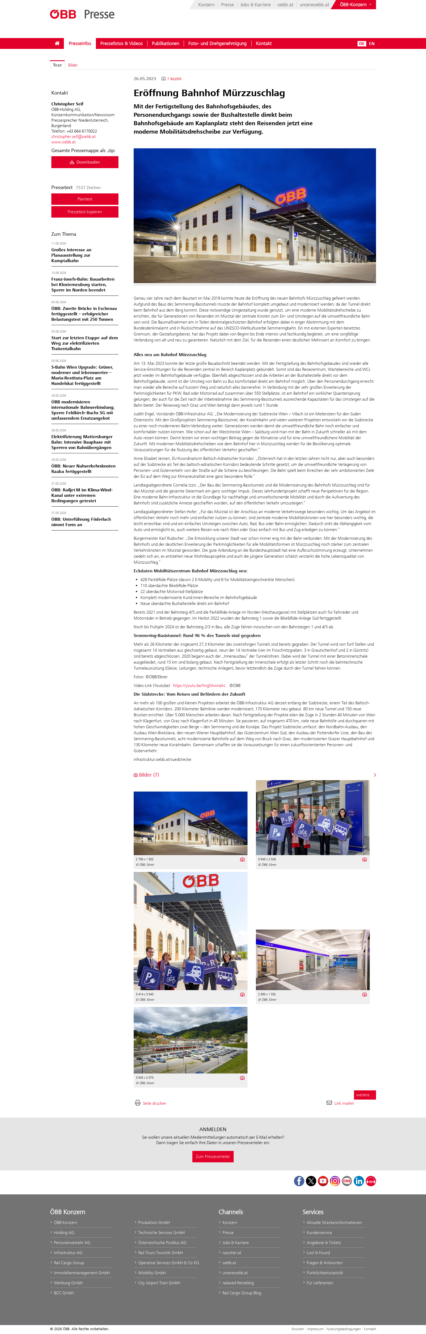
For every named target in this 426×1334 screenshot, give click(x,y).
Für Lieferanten (318, 1282)
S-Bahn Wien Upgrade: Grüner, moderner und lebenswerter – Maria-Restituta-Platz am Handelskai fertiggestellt (82, 375)
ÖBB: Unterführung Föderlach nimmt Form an (81, 522)
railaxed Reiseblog (236, 1282)
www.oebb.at (63, 142)
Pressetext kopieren (85, 211)
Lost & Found (316, 1252)
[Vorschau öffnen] (255, 215)
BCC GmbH (62, 1292)
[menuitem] (57, 43)
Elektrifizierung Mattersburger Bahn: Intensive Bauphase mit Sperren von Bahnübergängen (81, 442)
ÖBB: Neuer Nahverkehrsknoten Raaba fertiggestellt (83, 468)
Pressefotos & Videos (121, 43)
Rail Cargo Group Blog (239, 1292)
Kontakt (264, 43)
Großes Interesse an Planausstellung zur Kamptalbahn (71, 255)
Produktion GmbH (152, 1222)
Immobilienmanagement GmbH (80, 1272)
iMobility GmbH (150, 1272)
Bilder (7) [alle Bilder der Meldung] (146, 774)
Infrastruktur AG (66, 1252)
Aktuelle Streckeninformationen (332, 1222)
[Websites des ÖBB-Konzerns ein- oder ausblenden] (356, 4)
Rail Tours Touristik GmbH (158, 1252)
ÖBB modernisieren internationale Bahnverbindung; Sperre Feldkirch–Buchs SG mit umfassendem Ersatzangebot (83, 410)
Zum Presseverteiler (213, 1156)
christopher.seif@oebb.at (73, 136)
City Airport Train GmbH (157, 1282)
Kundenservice (317, 1232)
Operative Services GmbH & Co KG (165, 1262)
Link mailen (344, 1103)
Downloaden (85, 162)
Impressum (315, 1329)
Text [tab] (57, 65)
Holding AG (62, 1232)
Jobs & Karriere (255, 4)
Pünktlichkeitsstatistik (323, 1272)
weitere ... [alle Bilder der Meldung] (365, 1094)
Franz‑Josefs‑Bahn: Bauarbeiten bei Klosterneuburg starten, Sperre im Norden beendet (82, 285)
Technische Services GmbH (159, 1232)
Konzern (206, 4)
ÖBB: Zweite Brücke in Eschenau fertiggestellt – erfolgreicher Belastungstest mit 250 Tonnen (84, 314)
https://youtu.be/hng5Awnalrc (199, 685)
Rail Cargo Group (67, 1262)
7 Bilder (174, 79)
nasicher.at (229, 1252)
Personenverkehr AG (70, 1242)
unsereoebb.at (314, 4)
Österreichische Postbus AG (160, 1242)
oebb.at (285, 4)
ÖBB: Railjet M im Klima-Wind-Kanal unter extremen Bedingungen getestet (81, 495)
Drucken (298, 1329)
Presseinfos (80, 43)
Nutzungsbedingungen (344, 1329)
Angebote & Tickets (322, 1242)
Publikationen (165, 43)
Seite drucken (154, 1103)
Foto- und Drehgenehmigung (217, 43)
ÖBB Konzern (63, 1222)
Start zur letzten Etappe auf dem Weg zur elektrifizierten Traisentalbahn (84, 343)
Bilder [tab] (73, 65)
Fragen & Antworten (323, 1262)
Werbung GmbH (66, 1282)
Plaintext (84, 199)
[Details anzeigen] (241, 859)
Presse (227, 4)
